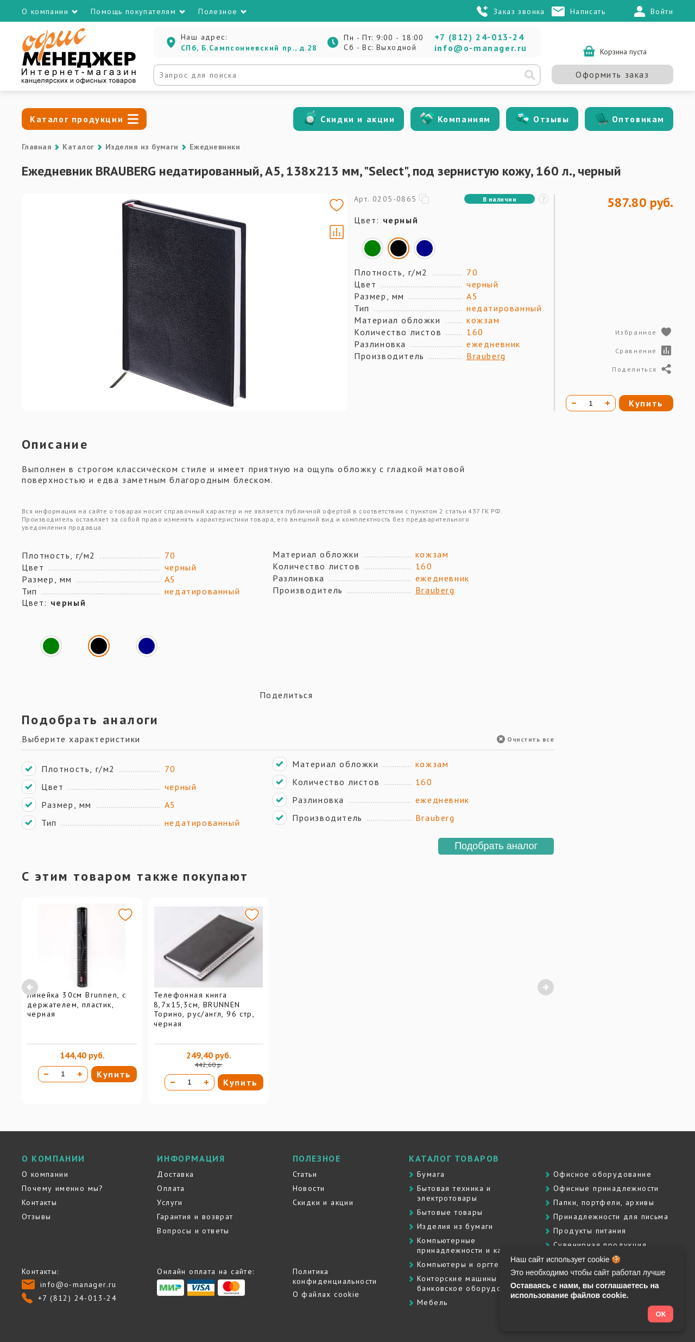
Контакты (39, 1202)
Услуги (169, 1202)
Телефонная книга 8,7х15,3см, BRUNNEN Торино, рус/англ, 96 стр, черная (204, 1009)
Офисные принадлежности (606, 1188)
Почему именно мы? (63, 1188)
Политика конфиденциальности (335, 1276)
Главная (37, 147)
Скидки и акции (357, 119)
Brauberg (486, 355)
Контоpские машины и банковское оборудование (471, 1283)
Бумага (431, 1174)
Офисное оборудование (602, 1174)
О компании (45, 1174)
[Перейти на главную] (79, 81)
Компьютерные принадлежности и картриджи (476, 1245)
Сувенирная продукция (600, 1245)
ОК (660, 1314)
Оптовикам (638, 119)
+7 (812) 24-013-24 (479, 37)
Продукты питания (589, 1231)
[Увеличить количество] (79, 1074)
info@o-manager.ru (480, 47)
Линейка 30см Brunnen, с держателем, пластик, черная (76, 1004)
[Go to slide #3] (53, 353)
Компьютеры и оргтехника (469, 1264)
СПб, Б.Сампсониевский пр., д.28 (249, 48)
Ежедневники (214, 147)
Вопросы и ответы (193, 1231)
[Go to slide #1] (53, 251)
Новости (309, 1188)
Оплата (171, 1188)
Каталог (78, 147)
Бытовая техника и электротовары (454, 1193)
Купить (114, 1074)
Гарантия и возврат (195, 1216)
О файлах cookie (326, 1294)
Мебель (432, 1302)
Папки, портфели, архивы (603, 1202)
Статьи (305, 1174)
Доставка (175, 1174)
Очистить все (525, 739)
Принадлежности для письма (610, 1216)
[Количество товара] (63, 1074)
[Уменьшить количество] (46, 1074)
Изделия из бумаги (142, 147)
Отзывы (551, 119)
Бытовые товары (450, 1212)
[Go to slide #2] (53, 302)
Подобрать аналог (496, 846)
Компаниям (464, 119)
